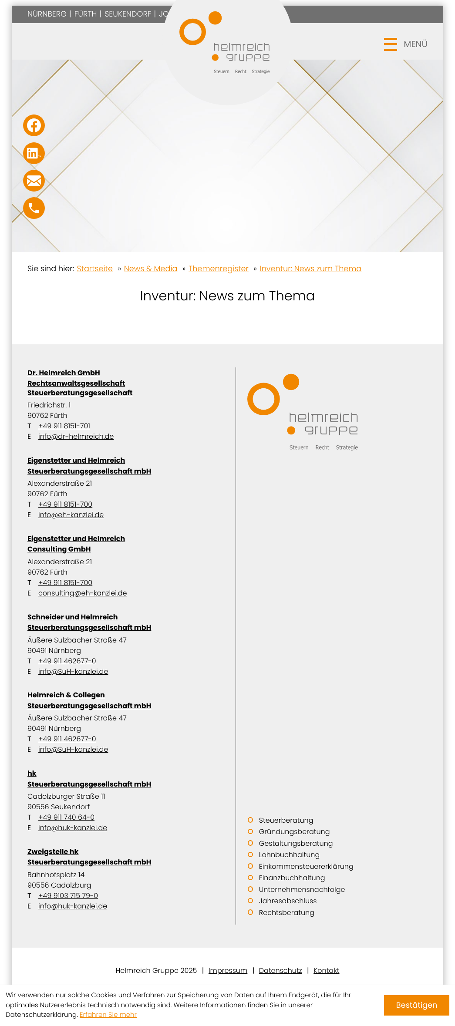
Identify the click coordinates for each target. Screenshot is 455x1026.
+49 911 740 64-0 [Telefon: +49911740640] (66, 817)
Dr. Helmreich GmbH (123, 383)
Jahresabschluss (288, 901)
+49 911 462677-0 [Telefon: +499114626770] (67, 661)
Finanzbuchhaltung (292, 878)
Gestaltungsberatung (296, 843)
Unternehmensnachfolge (302, 890)
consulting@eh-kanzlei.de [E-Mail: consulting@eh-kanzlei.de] (82, 593)
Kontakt (326, 970)
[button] (34, 208)
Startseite (95, 268)
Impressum (228, 970)
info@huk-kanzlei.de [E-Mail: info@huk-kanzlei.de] (72, 828)
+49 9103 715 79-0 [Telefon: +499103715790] (68, 896)
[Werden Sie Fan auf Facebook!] (34, 125)
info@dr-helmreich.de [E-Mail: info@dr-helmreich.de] (76, 436)
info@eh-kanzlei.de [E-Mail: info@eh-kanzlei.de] (71, 515)
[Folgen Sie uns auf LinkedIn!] (34, 153)
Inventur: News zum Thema (311, 268)
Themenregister (219, 268)
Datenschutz (280, 970)
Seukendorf (127, 14)
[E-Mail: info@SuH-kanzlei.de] (34, 181)
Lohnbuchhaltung (289, 855)
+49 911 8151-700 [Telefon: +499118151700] (65, 504)
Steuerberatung (286, 820)
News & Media (151, 268)
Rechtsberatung (286, 913)
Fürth (85, 14)
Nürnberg (47, 14)
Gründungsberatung (294, 832)
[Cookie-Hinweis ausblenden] (416, 1005)
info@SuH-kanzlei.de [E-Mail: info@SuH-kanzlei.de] (73, 671)
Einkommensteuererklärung (306, 866)
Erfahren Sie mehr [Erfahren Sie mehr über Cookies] (108, 1014)
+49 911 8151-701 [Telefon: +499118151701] (64, 426)
